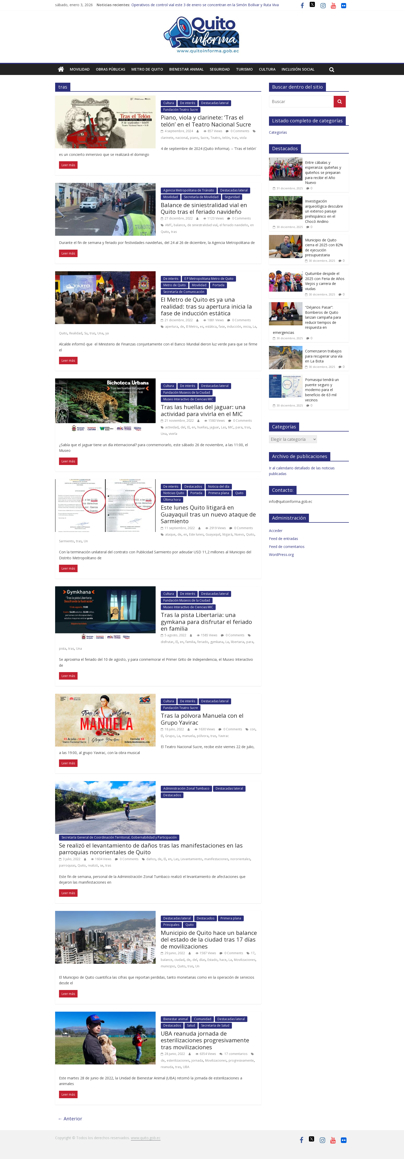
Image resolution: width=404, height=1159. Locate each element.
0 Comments (237, 131)
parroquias (67, 865)
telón (226, 138)
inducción (234, 326)
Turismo (244, 69)
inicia (247, 326)
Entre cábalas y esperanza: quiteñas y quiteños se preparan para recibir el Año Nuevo (323, 172)
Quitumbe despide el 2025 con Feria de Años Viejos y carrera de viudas (324, 281)
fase (222, 326)
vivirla (173, 434)
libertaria (237, 642)
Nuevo (239, 534)
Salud (191, 1025)
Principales (171, 925)
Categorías (278, 132)
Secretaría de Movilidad (201, 197)
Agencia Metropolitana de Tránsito (188, 190)
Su (86, 333)
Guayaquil (213, 534)
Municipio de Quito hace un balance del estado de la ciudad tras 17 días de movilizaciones (209, 939)
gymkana (216, 642)
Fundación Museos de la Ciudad (186, 392)
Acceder (275, 530)
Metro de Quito (147, 69)
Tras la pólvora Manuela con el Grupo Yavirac (202, 719)
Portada (218, 285)
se (101, 865)
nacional (181, 138)
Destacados (193, 486)
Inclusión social (298, 69)
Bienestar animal (186, 69)
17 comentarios (233, 1054)
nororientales (240, 859)
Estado (212, 960)
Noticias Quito (173, 493)
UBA (186, 1067)
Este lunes (196, 534)
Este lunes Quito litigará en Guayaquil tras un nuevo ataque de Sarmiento (208, 514)
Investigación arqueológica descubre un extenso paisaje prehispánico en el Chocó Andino (324, 211)
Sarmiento (66, 541)
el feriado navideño (234, 225)
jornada (197, 1060)
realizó (93, 865)
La (254, 326)
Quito (63, 333)
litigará (227, 534)
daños (151, 859)
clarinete (167, 138)
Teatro (215, 138)
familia (190, 642)
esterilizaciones (178, 1060)
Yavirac (223, 736)
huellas (202, 427)
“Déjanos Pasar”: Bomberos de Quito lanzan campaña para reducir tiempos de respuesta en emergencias (307, 320)
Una (100, 333)
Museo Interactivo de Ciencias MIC (188, 399)
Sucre (204, 138)
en (193, 427)
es (201, 326)
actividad (172, 427)
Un (86, 541)
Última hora (172, 499)
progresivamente (241, 1060)
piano (194, 138)
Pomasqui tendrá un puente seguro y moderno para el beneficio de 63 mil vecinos (322, 389)
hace (223, 960)
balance (179, 225)
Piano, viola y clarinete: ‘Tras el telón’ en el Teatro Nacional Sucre (206, 120)
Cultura (267, 69)
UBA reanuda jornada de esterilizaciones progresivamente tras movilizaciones (205, 1040)
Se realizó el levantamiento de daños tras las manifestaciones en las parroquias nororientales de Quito (151, 848)
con (252, 729)
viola (243, 138)
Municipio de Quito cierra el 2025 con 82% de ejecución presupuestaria (324, 248)
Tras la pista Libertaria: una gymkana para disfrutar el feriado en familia (206, 621)
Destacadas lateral (215, 103)
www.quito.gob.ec (146, 1137)
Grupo (170, 736)
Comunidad (202, 1019)
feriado (202, 642)
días (202, 960)
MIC (230, 427)
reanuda (167, 1067)
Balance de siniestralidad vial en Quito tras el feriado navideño (204, 208)
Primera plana (218, 493)
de (182, 326)
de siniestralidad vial (202, 225)
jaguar (214, 427)
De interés (187, 103)
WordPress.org (281, 554)
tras (235, 138)
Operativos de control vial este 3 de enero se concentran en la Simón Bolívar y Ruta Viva (205, 4)
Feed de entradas (283, 538)
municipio (168, 966)
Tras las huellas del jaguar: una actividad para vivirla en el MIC (203, 410)
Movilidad (80, 69)
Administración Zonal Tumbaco (186, 788)
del (183, 427)
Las (223, 427)
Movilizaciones (244, 960)
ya (107, 333)
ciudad (179, 960)
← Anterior (70, 1118)
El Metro (192, 326)
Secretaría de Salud (215, 1025)
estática (211, 326)
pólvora (202, 736)
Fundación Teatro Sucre (180, 109)
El (188, 427)
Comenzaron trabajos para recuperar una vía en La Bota (323, 356)
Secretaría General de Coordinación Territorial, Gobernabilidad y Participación (119, 837)
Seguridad (220, 69)
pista (62, 648)
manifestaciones (216, 859)
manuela (188, 736)
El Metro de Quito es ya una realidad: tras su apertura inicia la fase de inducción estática (206, 306)
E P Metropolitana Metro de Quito (208, 278)
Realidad (75, 333)
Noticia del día (218, 486)
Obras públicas (110, 69)
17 (253, 953)
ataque (170, 534)
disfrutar (167, 642)
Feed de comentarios (287, 546)
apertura (171, 326)
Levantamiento (191, 859)
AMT (168, 225)
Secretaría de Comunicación (183, 292)
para (238, 427)
